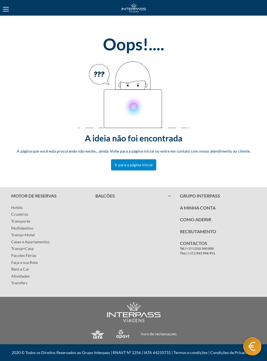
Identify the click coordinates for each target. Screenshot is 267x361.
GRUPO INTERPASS (200, 195)
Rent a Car (20, 269)
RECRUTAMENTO (198, 231)
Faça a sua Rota (24, 262)
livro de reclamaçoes (159, 333)
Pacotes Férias (23, 255)
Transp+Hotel (23, 234)
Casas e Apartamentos (30, 241)
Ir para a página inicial (134, 164)
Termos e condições (191, 352)
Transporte (20, 221)
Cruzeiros (19, 214)
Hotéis (17, 207)
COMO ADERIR (195, 219)
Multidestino (22, 228)
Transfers (19, 282)
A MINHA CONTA (198, 207)
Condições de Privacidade (232, 352)
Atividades (20, 276)
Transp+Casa (22, 248)
